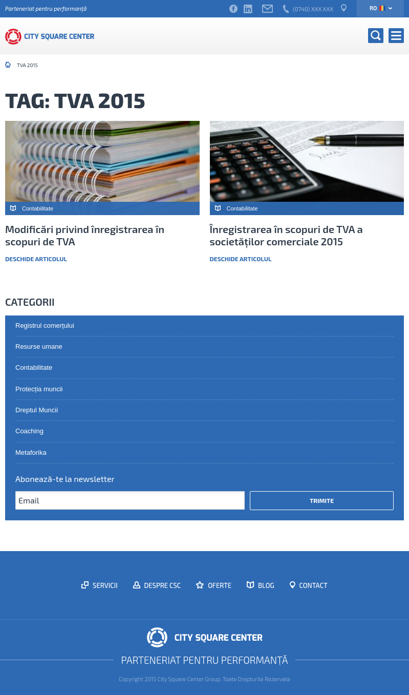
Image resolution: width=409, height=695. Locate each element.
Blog (265, 585)
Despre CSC (162, 585)
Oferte (218, 585)
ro (377, 8)
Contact (313, 585)
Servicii (104, 585)
